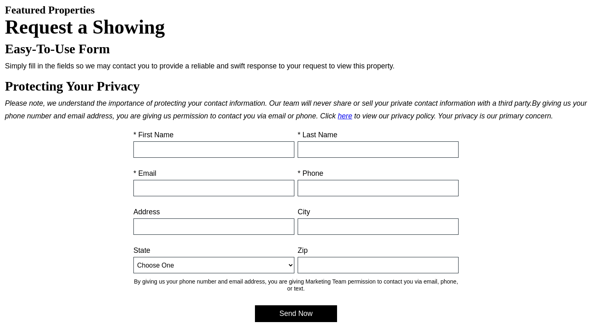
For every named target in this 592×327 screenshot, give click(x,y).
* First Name (153, 135)
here (345, 116)
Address (146, 212)
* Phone (311, 173)
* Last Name (317, 135)
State (141, 250)
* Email (144, 173)
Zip (302, 250)
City (304, 212)
